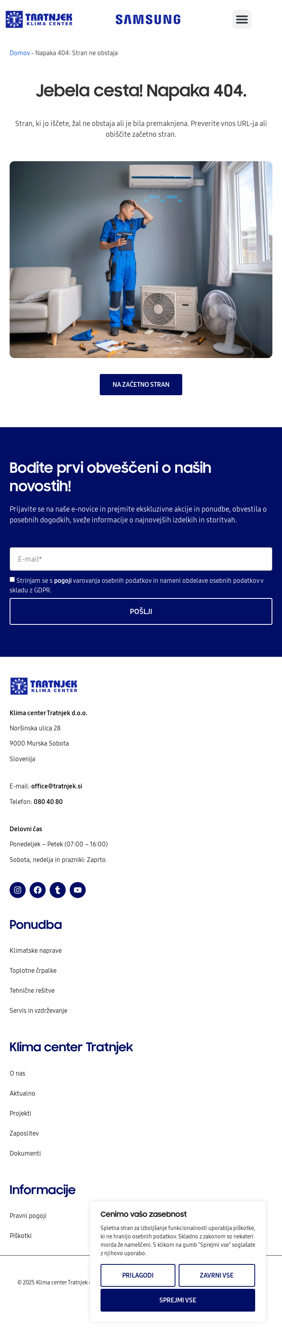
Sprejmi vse (177, 1300)
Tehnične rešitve (32, 990)
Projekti (20, 1113)
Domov (20, 52)
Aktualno (22, 1093)
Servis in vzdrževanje (38, 1010)
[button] (242, 19)
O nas (17, 1073)
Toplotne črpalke (33, 970)
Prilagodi (138, 1275)
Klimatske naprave (36, 950)
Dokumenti (25, 1153)
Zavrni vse (217, 1275)
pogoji (63, 580)
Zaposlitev (24, 1133)
